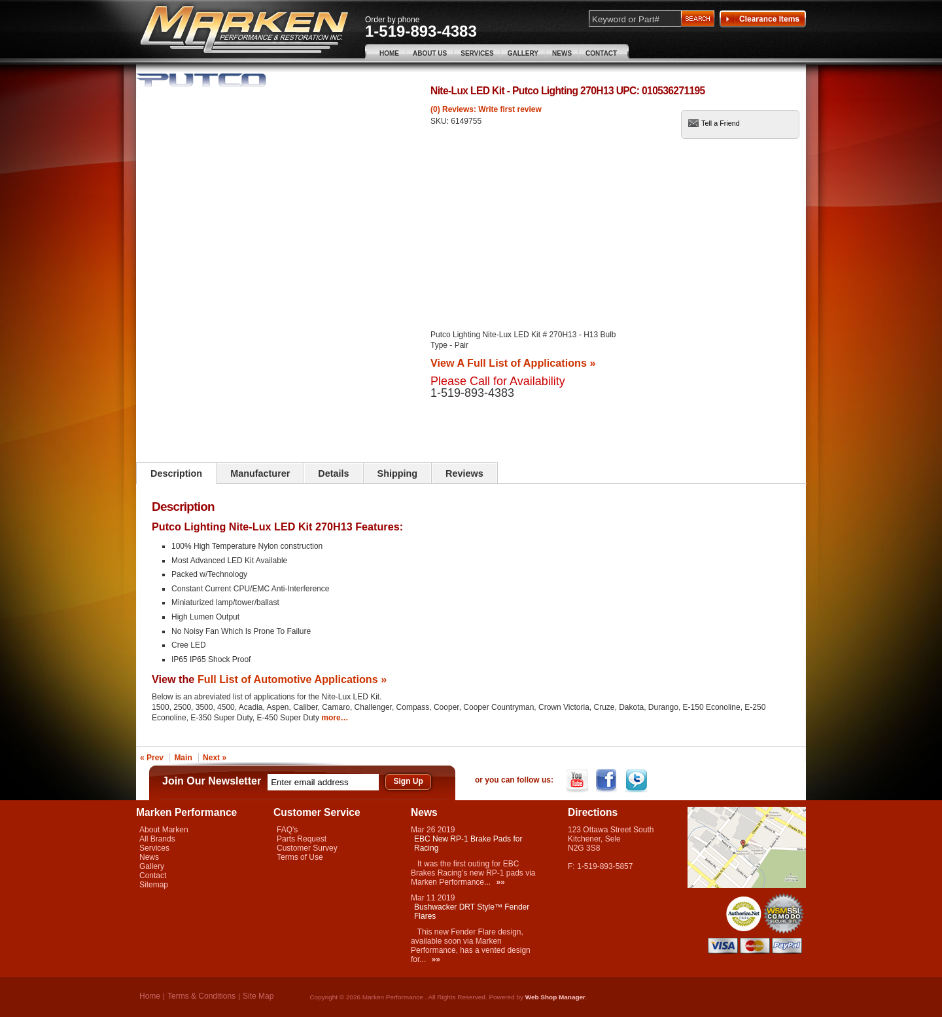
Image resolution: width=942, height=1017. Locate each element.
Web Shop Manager (555, 997)
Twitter (637, 780)
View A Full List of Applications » (512, 363)
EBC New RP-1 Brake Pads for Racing (468, 843)
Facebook (608, 780)
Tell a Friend (720, 123)
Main (183, 757)
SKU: (440, 121)
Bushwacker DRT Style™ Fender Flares (471, 911)
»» (500, 882)
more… (334, 717)
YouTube (579, 780)
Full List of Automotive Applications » (292, 679)
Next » (214, 757)
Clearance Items (763, 19)
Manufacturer (260, 473)
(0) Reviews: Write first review (486, 109)
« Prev (152, 757)
